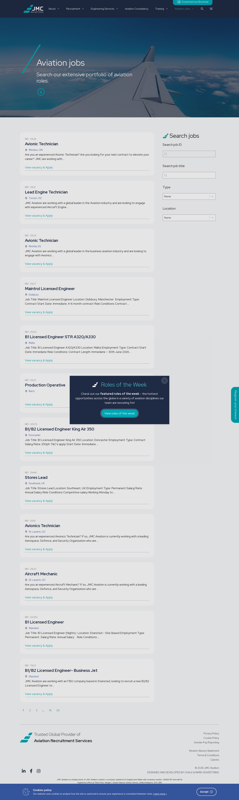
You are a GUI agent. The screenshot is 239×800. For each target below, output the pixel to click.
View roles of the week (119, 413)
